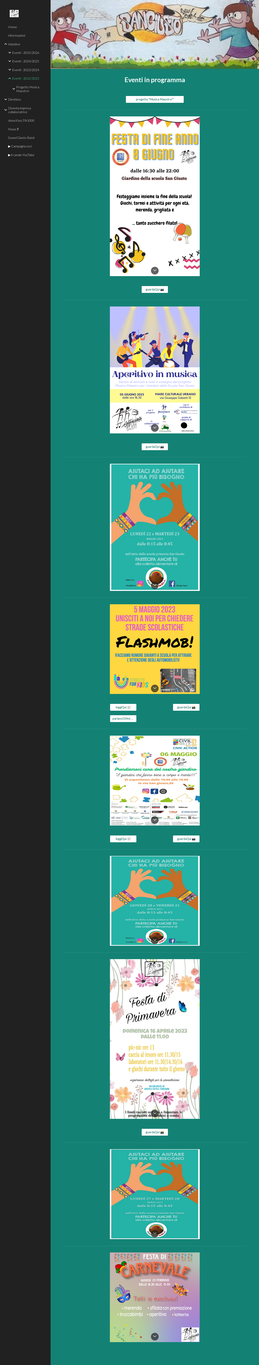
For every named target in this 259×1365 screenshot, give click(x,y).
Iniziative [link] (14, 44)
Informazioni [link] (16, 35)
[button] (254, 6)
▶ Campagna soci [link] (20, 146)
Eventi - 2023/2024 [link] (25, 70)
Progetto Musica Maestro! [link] (27, 89)
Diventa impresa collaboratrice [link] (19, 110)
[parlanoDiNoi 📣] (123, 718)
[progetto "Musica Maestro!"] (155, 99)
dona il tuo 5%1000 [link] (21, 120)
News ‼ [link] (13, 129)
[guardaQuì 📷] (155, 289)
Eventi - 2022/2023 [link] (25, 78)
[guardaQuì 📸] (186, 707)
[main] (155, 80)
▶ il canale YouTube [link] (21, 155)
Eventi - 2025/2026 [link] (25, 52)
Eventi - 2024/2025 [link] (25, 61)
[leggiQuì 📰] (123, 707)
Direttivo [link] (14, 99)
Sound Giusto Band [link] (21, 137)
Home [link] (12, 27)
